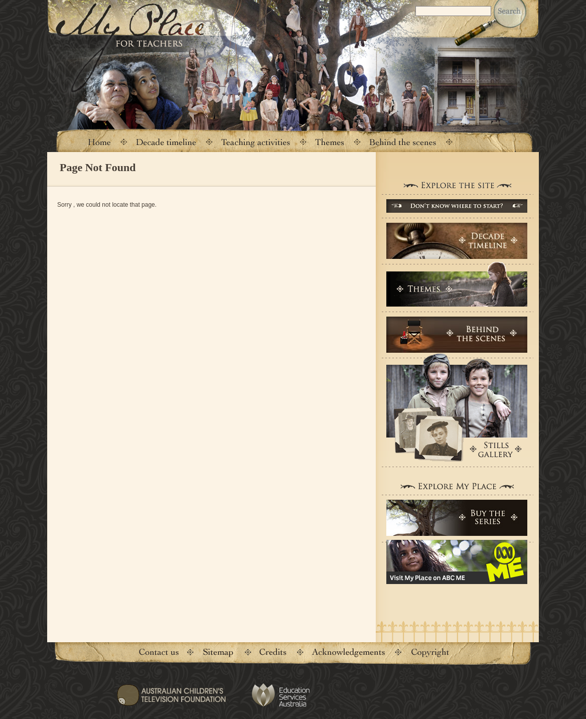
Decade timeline (166, 141)
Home (99, 141)
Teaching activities (256, 141)
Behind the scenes (403, 141)
